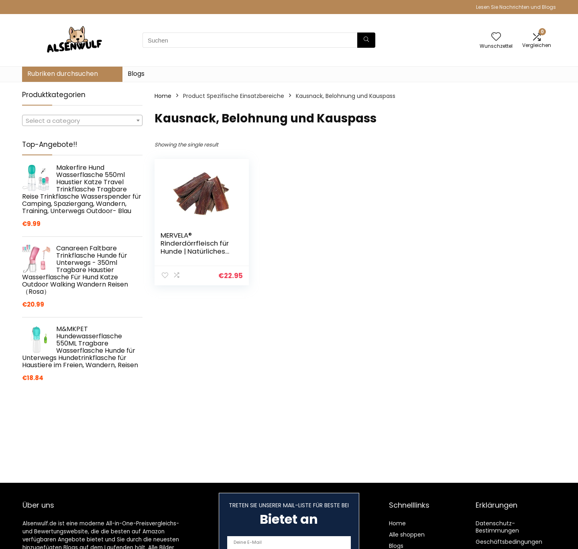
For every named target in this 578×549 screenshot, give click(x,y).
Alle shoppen (407, 535)
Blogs (136, 73)
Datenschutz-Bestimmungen (497, 527)
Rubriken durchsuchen (62, 73)
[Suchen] (366, 40)
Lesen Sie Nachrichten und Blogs (516, 7)
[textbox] (82, 120)
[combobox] (82, 120)
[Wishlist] (496, 37)
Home (163, 96)
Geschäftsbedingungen (509, 542)
